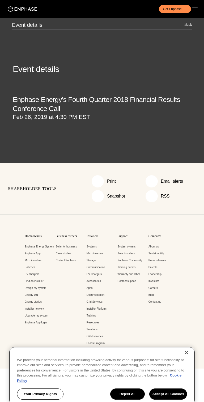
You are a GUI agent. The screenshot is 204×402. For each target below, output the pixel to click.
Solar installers (126, 253)
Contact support (126, 281)
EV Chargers (94, 274)
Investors (153, 281)
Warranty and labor (128, 274)
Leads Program (96, 343)
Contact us (154, 301)
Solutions (92, 329)
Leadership (155, 274)
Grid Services (95, 301)
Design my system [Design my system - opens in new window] (35, 287)
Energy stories (33, 301)
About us (153, 246)
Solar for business (66, 246)
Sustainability (156, 253)
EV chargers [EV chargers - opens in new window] (32, 274)
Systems (92, 246)
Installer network (34, 308)
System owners (126, 246)
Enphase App (33, 253)
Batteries (30, 267)
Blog (151, 294)
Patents (153, 267)
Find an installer (34, 281)
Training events (126, 267)
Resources (93, 322)
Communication (96, 267)
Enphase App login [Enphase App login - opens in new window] (36, 322)
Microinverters (33, 260)
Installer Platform (97, 308)
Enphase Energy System (39, 246)
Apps (90, 287)
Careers (153, 287)
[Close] (186, 373)
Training (91, 315)
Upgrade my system (36, 315)
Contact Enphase (66, 260)
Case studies (63, 253)
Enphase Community (129, 260)
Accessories (94, 281)
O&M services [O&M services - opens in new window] (95, 336)
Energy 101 (31, 294)
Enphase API (94, 350)
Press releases (157, 260)
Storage (91, 260)
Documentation (95, 294)
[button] (196, 9)
